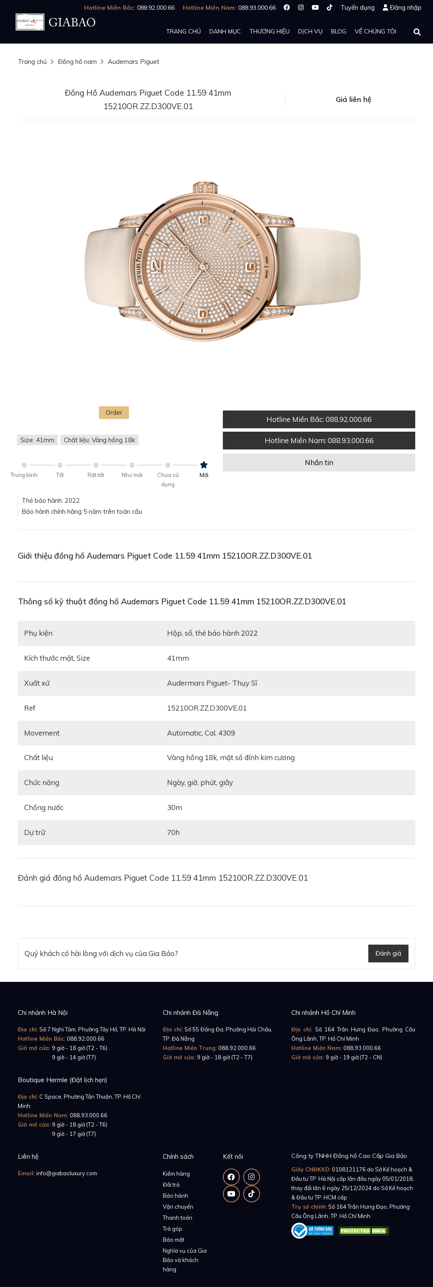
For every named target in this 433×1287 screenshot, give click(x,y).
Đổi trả (171, 1184)
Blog (338, 31)
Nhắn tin (319, 462)
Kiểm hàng (176, 1173)
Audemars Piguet (133, 62)
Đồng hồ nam (77, 62)
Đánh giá (388, 953)
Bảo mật (173, 1239)
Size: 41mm (37, 440)
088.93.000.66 (362, 1047)
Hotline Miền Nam (319, 440)
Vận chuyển (178, 1206)
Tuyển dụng (357, 7)
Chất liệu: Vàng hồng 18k (99, 440)
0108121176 (349, 1169)
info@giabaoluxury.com (66, 1173)
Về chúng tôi (375, 31)
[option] (216, 265)
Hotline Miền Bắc (319, 419)
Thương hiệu (269, 31)
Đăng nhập (406, 7)
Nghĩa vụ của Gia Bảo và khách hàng (185, 1260)
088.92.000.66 (85, 1038)
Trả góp (172, 1228)
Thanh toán (177, 1217)
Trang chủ (183, 31)
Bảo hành (175, 1195)
